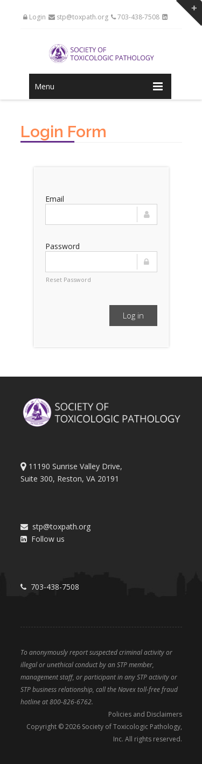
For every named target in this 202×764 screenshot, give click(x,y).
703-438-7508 (135, 17)
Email (54, 199)
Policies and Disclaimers (145, 714)
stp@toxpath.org (78, 17)
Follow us (42, 539)
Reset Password (68, 279)
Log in (133, 315)
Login (34, 17)
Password (62, 246)
